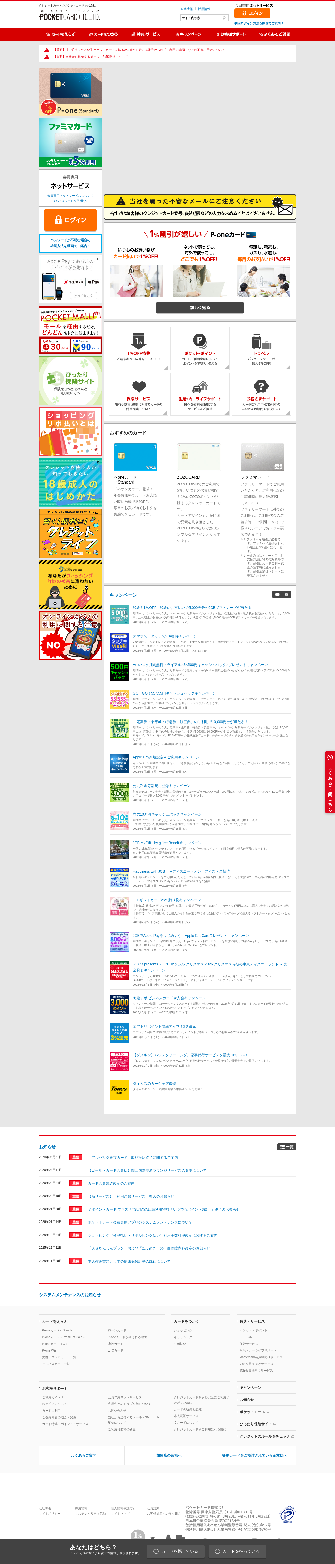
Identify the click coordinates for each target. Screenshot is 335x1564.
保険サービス (249, 1344)
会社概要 (45, 1508)
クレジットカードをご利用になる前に (200, 1429)
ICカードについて (186, 1422)
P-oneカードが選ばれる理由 (127, 1337)
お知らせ (47, 1147)
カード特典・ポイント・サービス (65, 1424)
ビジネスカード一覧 (56, 1364)
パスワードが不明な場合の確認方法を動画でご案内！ (70, 243)
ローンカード (117, 1330)
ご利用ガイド (51, 1397)
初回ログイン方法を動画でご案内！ (259, 23)
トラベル (246, 1337)
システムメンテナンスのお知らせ (70, 1295)
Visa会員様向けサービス (256, 1364)
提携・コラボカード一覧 (59, 1357)
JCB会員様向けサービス (256, 1370)
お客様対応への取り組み (164, 1513)
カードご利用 (51, 1410)
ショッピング (183, 1330)
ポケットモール (252, 1412)
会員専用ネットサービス (125, 1397)
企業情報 (186, 9)
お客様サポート (54, 1388)
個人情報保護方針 (123, 1508)
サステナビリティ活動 (90, 1513)
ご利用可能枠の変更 (122, 1429)
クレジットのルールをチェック (265, 1436)
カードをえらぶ (54, 1321)
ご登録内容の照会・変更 (59, 1417)
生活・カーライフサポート (258, 1350)
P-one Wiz (49, 1350)
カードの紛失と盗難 (188, 1409)
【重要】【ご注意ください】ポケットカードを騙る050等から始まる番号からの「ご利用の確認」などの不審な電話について (139, 50)
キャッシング (183, 1337)
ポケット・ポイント (253, 1330)
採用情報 (204, 9)
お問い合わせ (117, 1410)
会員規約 (153, 1508)
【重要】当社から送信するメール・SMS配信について (90, 57)
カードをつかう (186, 1321)
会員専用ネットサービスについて (70, 195)
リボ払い (180, 1344)
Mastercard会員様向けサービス (261, 1357)
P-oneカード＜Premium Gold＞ (64, 1337)
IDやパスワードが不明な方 (70, 201)
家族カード (115, 1344)
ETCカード (115, 1350)
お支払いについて (54, 1404)
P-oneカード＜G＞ (55, 1344)
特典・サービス (252, 1321)
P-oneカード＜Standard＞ (60, 1330)
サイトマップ (120, 1513)
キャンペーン (123, 595)
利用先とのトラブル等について (129, 1404)
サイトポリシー (50, 1513)
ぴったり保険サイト (256, 1424)
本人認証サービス (186, 1416)
